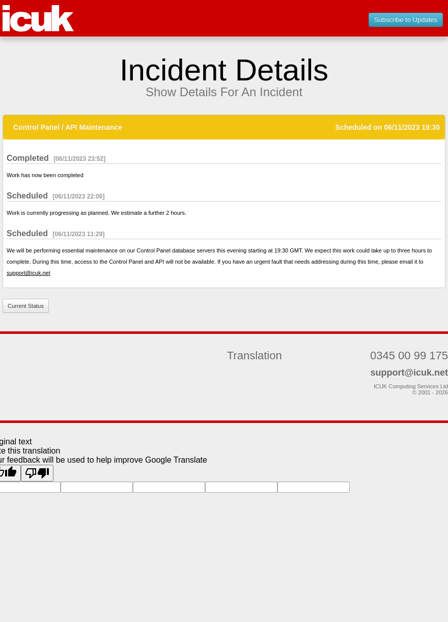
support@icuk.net (28, 273)
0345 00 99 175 (409, 355)
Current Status (26, 306)
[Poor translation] (37, 473)
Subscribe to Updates (405, 19)
